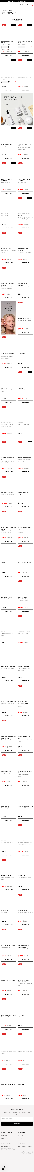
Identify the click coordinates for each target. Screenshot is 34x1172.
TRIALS (22, 4)
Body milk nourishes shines (8, 842)
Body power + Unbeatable (8, 667)
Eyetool (3, 1050)
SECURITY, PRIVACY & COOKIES (25, 1146)
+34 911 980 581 (4, 1138)
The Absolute (21, 353)
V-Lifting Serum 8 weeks (7, 146)
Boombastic (4, 632)
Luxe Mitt (20, 1050)
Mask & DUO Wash (6, 947)
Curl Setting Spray (5, 912)
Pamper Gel (21, 1015)
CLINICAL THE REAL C (6, 249)
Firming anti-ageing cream (24, 496)
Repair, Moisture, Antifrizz (7, 773)
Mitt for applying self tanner (25, 1051)
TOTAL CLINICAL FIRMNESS (24, 458)
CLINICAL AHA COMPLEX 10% (8, 701)
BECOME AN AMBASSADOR (24, 1141)
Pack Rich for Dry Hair (24, 562)
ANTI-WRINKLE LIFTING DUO (25, 76)
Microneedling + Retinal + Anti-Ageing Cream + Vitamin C (8, 496)
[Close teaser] (5, 1167)
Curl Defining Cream (6, 808)
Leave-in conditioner (23, 808)
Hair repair (4, 564)
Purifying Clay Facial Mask (24, 877)
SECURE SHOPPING (5, 1146)
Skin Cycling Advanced (24, 318)
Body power (4, 214)
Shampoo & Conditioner (24, 564)
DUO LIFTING (21, 388)
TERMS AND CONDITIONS (6, 1141)
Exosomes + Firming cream (24, 390)
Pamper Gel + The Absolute (8, 1017)
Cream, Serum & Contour (7, 740)
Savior (3, 562)
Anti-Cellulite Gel (5, 182)
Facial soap (20, 1017)
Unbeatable (21, 423)
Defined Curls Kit (23, 910)
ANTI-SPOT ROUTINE (23, 597)
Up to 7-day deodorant (23, 424)
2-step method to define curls (25, 287)
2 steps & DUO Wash (23, 949)
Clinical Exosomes (6, 144)
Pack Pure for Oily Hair (8, 980)
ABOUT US (20, 1135)
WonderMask (21, 876)
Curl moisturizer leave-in (25, 806)
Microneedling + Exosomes (24, 77)
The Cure (3, 388)
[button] (3, 1169)
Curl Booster (5, 806)
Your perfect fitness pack (7, 668)
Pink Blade (21, 1085)
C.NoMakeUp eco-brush (8, 1085)
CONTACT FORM (4, 1135)
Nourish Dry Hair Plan (8, 945)
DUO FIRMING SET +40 (7, 423)
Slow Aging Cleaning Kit (8, 1015)
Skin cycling (21, 841)
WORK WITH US (21, 1143)
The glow (4, 841)
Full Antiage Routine (7, 492)
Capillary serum (6, 771)
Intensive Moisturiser (6, 599)
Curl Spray (4, 910)
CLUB (26, 4)
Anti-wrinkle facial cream (24, 355)
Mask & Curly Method (23, 633)
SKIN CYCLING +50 (6, 876)
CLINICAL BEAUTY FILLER (7, 76)
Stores (19, 1138)
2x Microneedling (22, 44)
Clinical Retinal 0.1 (23, 667)
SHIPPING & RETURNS (6, 1143)
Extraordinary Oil (6, 597)
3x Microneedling (5, 44)
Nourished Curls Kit (24, 632)
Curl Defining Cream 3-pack (25, 252)
